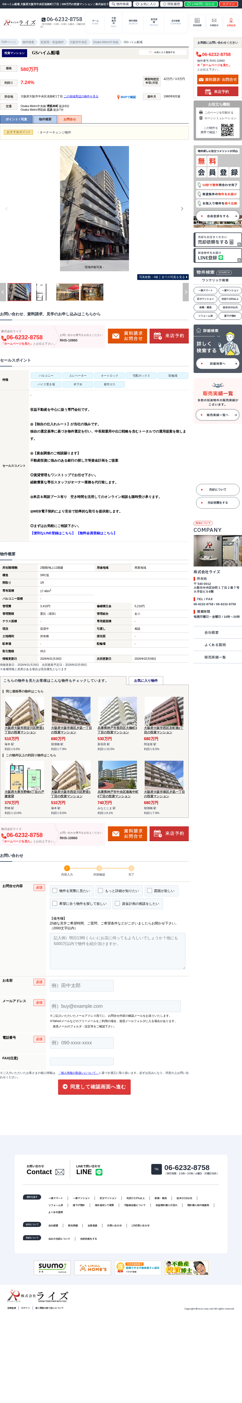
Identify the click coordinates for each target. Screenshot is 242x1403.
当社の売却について (59, 1241)
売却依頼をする (218, 504)
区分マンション (205, 300)
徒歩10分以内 (230, 309)
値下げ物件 (230, 317)
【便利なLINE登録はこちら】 (52, 534)
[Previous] (6, 210)
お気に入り (146, 4)
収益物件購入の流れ (166, 1208)
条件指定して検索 (104, 1208)
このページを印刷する (216, 114)
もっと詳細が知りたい (118, 892)
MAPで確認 (126, 98)
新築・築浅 (205, 309)
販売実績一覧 (215, 658)
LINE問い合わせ (141, 1228)
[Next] (182, 210)
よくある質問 (215, 646)
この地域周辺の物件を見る (81, 98)
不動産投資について (135, 1208)
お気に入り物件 (146, 682)
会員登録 (92, 1228)
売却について (218, 491)
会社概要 (211, 634)
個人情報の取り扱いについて (49, 1310)
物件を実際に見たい (71, 892)
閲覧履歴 (171, 4)
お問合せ (69, 121)
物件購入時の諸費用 (198, 1208)
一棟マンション (230, 292)
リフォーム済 (205, 317)
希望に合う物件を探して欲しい (79, 904)
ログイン (25, 1310)
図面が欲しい (160, 892)
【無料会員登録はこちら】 (96, 534)
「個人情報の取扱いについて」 (78, 1074)
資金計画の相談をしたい (137, 904)
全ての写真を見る (162, 278)
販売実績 (73, 1228)
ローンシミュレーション (217, 119)
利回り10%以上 (230, 300)
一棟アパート (205, 292)
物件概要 (45, 121)
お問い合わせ (114, 1228)
